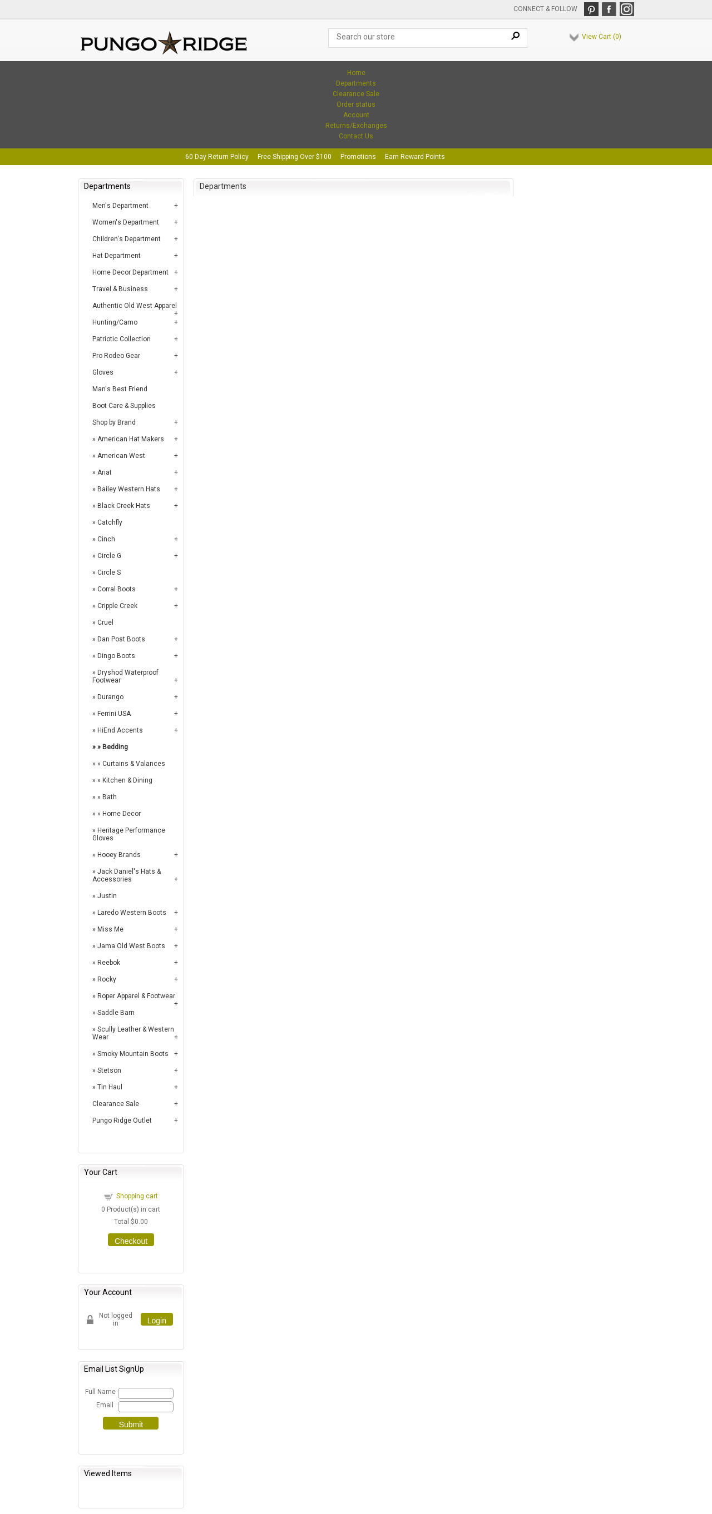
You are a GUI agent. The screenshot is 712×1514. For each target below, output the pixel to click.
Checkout (131, 1241)
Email (104, 1405)
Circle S (109, 572)
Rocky (106, 979)
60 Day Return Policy (217, 157)
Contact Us (356, 136)
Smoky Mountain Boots (133, 1054)
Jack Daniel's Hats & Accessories (126, 875)
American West (121, 456)
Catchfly (109, 522)
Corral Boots (116, 589)
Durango (110, 697)
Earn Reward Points (415, 157)
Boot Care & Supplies (124, 406)
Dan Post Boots (121, 639)
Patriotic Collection (121, 339)
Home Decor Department (130, 272)
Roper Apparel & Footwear (136, 996)
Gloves (102, 372)
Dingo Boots (116, 656)
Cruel (105, 622)
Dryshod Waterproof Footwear (125, 676)
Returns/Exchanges (356, 126)
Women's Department (125, 222)
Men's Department (120, 206)
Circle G (109, 556)
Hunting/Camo (114, 322)
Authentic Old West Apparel (134, 306)
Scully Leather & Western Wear (133, 1033)
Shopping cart (137, 1196)
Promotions (358, 157)
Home (356, 73)
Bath (109, 797)
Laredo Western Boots (131, 913)
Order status (356, 104)
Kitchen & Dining (127, 780)
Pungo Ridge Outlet (122, 1120)
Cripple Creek (117, 606)
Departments (356, 83)
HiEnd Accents (120, 730)
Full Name (100, 1392)
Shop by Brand (114, 422)
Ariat (104, 472)
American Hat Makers (130, 439)
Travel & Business (120, 289)
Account (356, 115)
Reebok (108, 963)
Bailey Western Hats (128, 489)
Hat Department (116, 256)
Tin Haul (109, 1087)
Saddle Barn (116, 1013)
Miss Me (110, 929)
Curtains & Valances (133, 764)
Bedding (115, 747)
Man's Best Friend (119, 389)
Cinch (106, 539)
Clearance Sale (356, 94)
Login (156, 1320)
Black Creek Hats (123, 506)
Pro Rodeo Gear (116, 356)
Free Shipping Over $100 (295, 157)
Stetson (109, 1070)
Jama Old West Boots (131, 946)
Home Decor (121, 814)
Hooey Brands (119, 855)
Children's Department (126, 239)
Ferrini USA (114, 714)
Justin (107, 896)
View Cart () (601, 37)
